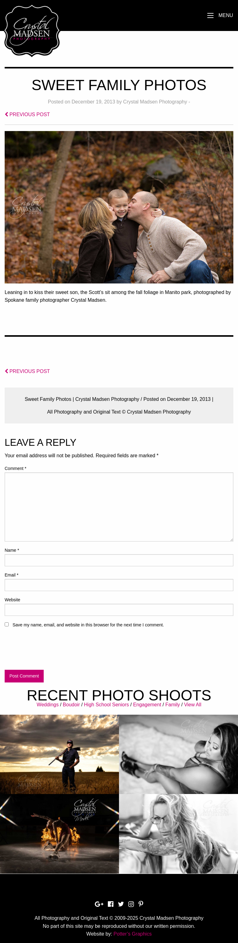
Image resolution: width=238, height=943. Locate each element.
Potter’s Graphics (132, 933)
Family (172, 704)
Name (12, 550)
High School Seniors (106, 704)
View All (192, 704)
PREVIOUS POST (27, 114)
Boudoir (71, 704)
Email (11, 574)
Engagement (147, 704)
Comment (15, 468)
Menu (225, 15)
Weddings (48, 704)
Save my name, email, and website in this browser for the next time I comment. (88, 624)
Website (12, 599)
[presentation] (52, 651)
